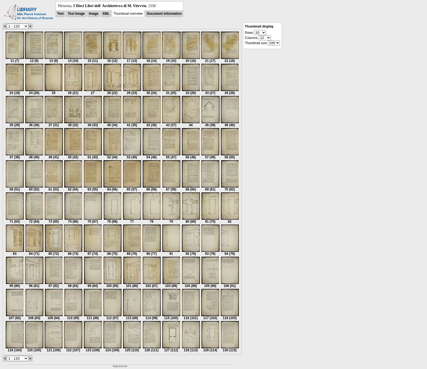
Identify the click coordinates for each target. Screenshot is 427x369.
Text (60, 14)
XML (105, 14)
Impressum (120, 366)
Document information (164, 14)
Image (93, 14)
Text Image (76, 14)
